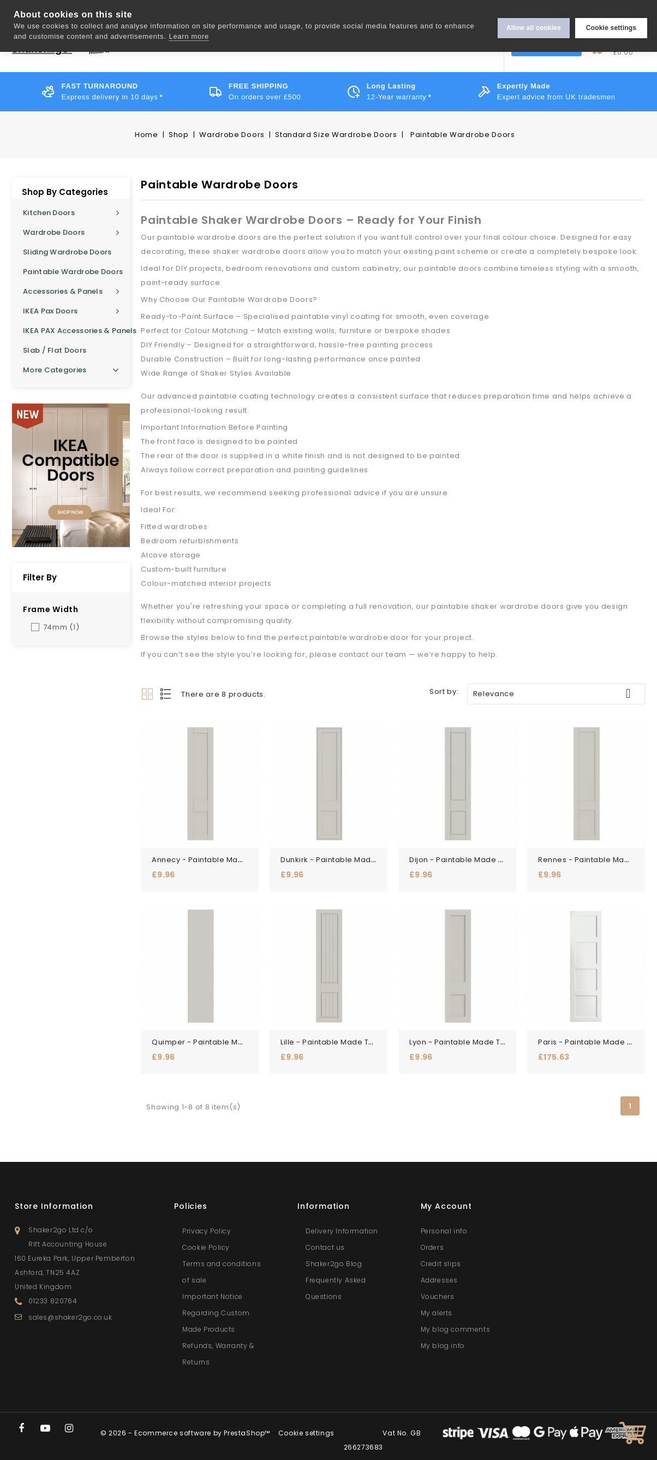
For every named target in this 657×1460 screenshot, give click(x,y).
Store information (54, 1200)
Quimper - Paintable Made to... (211, 1036)
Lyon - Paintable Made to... (460, 1036)
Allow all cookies (533, 25)
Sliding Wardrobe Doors (67, 252)
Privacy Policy (206, 1225)
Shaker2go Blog (334, 1258)
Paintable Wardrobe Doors (73, 271)
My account (446, 1200)
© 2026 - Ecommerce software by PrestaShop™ (186, 1427)
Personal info (444, 1225)
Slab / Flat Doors (54, 350)
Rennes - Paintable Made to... (595, 857)
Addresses (439, 1274)
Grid (147, 694)
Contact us (325, 1242)
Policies (190, 1200)
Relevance (556, 693)
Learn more (188, 36)
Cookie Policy (206, 1242)
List (166, 694)
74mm (61, 627)
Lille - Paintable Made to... (329, 1036)
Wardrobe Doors (54, 232)
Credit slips (441, 1258)
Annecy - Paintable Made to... (208, 857)
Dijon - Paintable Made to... (461, 857)
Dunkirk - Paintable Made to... (336, 857)
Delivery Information (342, 1225)
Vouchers (438, 1291)
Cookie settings (611, 25)
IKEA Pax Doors (50, 311)
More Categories (71, 370)
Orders (432, 1242)
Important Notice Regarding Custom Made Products (216, 1307)
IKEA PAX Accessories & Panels (76, 330)
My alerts (436, 1307)
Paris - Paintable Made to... (590, 1036)
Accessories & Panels (63, 291)
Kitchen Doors (49, 212)
